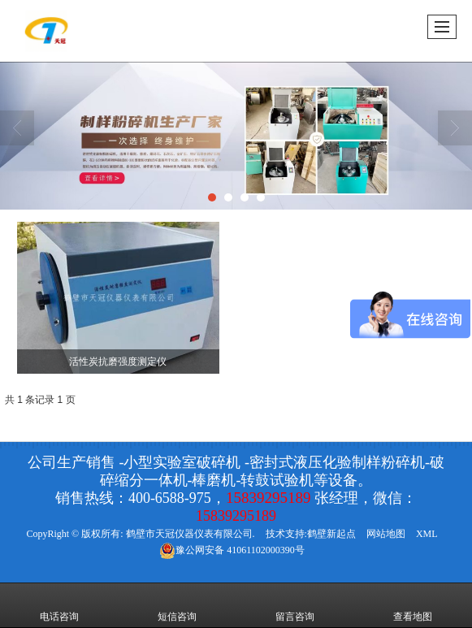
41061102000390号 (232, 550)
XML (427, 533)
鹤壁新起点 (331, 533)
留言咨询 (294, 605)
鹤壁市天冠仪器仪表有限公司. (190, 533)
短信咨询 (177, 605)
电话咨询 (59, 605)
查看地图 (412, 605)
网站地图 (385, 533)
